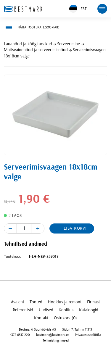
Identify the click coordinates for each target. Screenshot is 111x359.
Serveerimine (68, 44)
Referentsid (23, 310)
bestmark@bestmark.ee (52, 335)
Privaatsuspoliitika (88, 335)
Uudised (46, 310)
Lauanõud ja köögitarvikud (28, 44)
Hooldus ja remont (65, 302)
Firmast (93, 302)
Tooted (36, 302)
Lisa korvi (75, 228)
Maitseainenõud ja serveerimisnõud (36, 50)
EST (77, 9)
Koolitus (66, 310)
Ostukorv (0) (65, 318)
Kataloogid (88, 310)
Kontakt (41, 318)
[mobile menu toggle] (102, 9)
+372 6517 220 (20, 335)
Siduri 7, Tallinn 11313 (77, 329)
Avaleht (17, 302)
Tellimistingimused (56, 340)
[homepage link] (23, 9)
